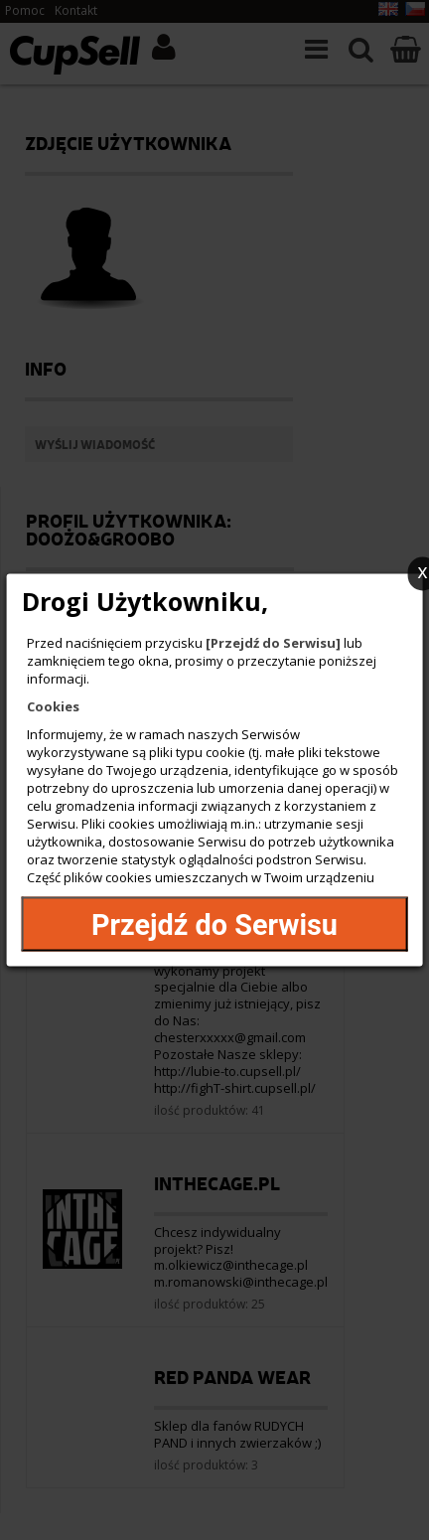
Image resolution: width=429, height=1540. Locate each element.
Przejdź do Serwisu (214, 924)
